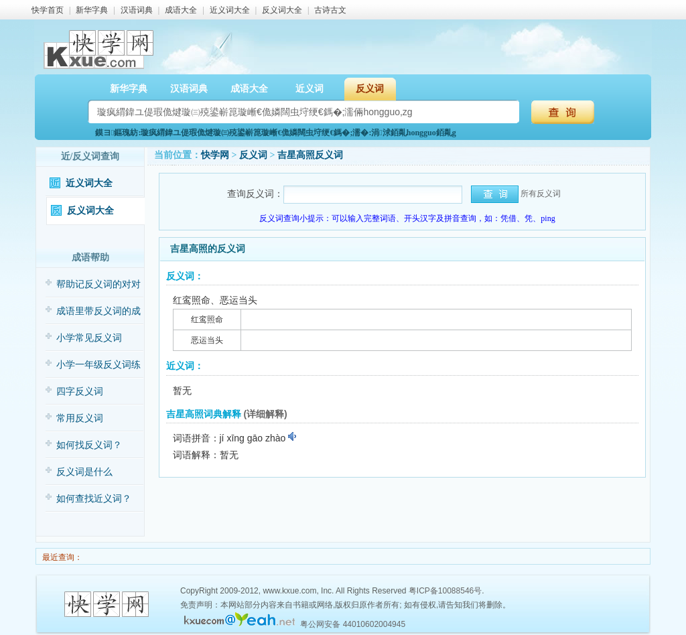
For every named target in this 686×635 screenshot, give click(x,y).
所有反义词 (541, 193)
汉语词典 (137, 10)
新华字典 (92, 10)
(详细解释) (265, 414)
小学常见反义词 (89, 338)
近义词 (309, 89)
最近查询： (61, 557)
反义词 (370, 89)
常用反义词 (79, 418)
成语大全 (181, 10)
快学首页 (47, 10)
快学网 (215, 155)
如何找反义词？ (89, 445)
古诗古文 (330, 10)
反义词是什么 (84, 472)
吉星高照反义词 (310, 155)
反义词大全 (282, 10)
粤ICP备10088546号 (445, 590)
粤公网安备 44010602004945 (352, 624)
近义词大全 (230, 10)
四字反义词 (79, 391)
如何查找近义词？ (93, 499)
